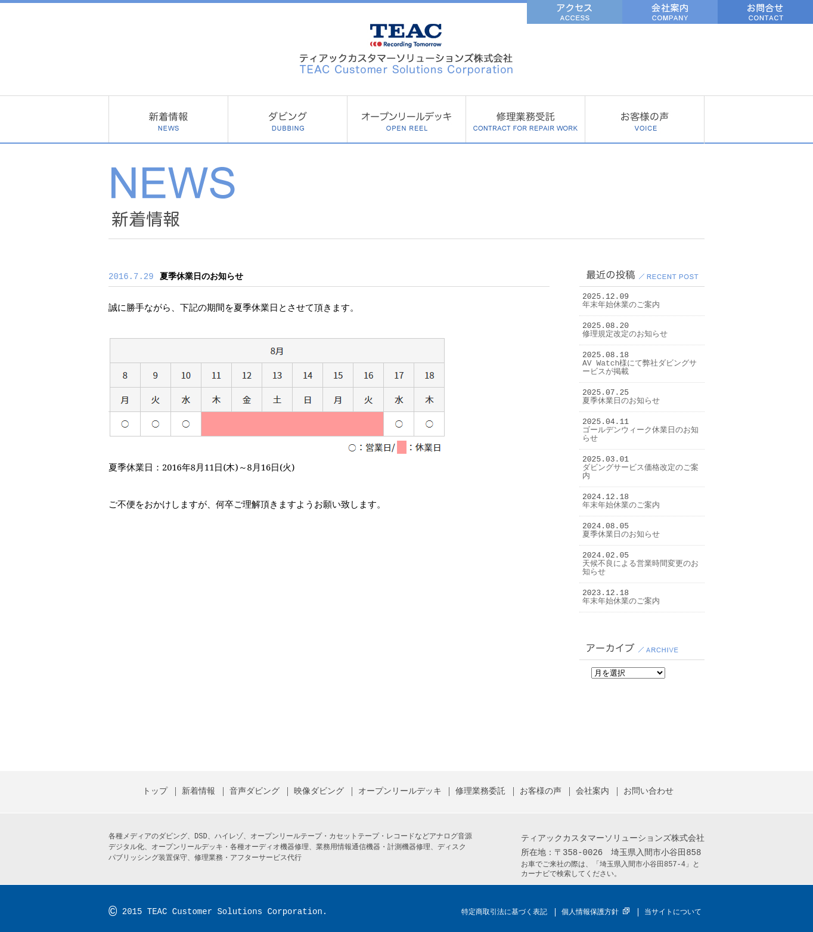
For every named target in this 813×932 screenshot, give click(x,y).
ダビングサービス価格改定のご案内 (640, 472)
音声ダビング (254, 791)
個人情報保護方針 (590, 912)
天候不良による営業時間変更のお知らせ (640, 568)
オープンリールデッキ (406, 120)
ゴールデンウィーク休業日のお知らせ (640, 434)
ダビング (287, 120)
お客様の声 (645, 120)
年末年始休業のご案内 (621, 305)
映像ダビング (319, 791)
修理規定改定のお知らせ (625, 334)
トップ (154, 791)
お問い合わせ (648, 791)
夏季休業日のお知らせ (621, 401)
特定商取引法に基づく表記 (504, 912)
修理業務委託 (525, 120)
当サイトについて (673, 912)
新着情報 (168, 120)
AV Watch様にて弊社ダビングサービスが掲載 (639, 367)
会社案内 (592, 791)
